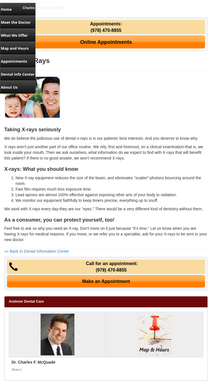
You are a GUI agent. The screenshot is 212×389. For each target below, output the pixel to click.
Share (16, 369)
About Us (9, 87)
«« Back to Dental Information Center (36, 251)
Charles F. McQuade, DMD (43, 8)
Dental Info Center (18, 74)
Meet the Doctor (16, 22)
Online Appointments (106, 42)
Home (6, 9)
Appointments (14, 61)
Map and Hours (15, 48)
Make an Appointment (106, 281)
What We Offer (14, 35)
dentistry (170, 209)
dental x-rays (76, 138)
